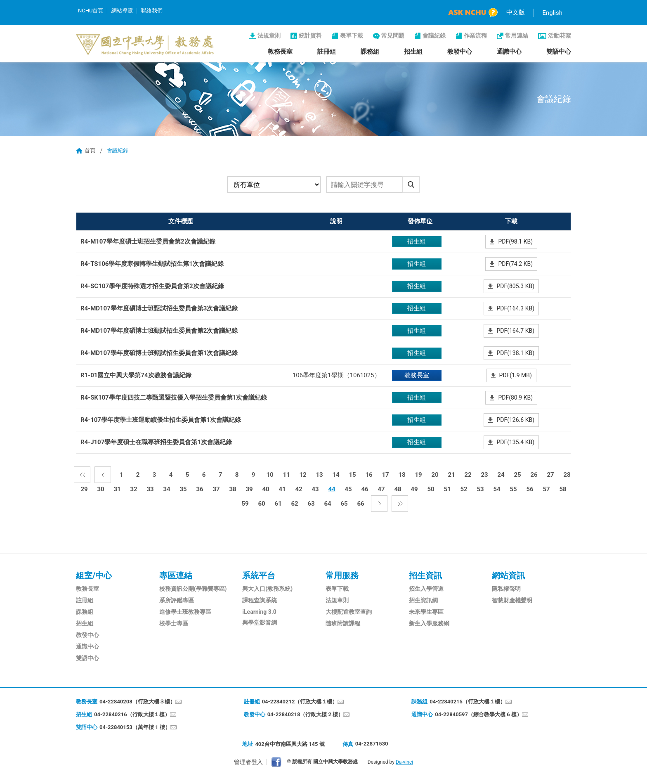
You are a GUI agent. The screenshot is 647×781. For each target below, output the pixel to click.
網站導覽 (122, 10)
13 (319, 474)
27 (550, 474)
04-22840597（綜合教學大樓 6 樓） (478, 714)
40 (265, 489)
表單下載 (351, 35)
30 (100, 489)
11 (286, 474)
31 (116, 489)
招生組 (413, 51)
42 (298, 489)
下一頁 (379, 503)
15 (352, 474)
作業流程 (475, 35)
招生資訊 (425, 575)
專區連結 (175, 575)
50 (430, 489)
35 (183, 489)
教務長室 (280, 51)
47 (381, 489)
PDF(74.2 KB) (515, 263)
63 (310, 503)
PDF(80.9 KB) (515, 397)
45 (348, 489)
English (552, 13)
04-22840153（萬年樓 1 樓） (134, 727)
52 (463, 489)
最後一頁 (400, 503)
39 (249, 489)
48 (397, 489)
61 (277, 503)
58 (562, 489)
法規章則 (269, 35)
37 (216, 489)
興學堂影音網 (259, 622)
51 (447, 489)
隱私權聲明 (506, 588)
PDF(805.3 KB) (515, 286)
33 (149, 489)
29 (83, 489)
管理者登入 (248, 762)
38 (232, 489)
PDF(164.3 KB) (515, 308)
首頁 (90, 150)
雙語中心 (558, 51)
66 (360, 503)
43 (315, 489)
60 (261, 503)
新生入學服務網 (429, 623)
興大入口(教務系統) (267, 588)
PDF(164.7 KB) (515, 330)
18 (401, 474)
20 (434, 474)
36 (199, 489)
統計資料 (310, 35)
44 (331, 489)
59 (244, 503)
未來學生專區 (426, 611)
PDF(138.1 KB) (515, 353)
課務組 (370, 51)
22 (467, 474)
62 (294, 503)
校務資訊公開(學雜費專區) (193, 588)
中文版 (515, 12)
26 (533, 474)
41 (282, 489)
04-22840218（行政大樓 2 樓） (305, 714)
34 (166, 489)
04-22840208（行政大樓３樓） (137, 701)
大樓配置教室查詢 (349, 611)
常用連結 (516, 35)
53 (480, 489)
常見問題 (392, 35)
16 (368, 474)
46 (364, 489)
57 (546, 489)
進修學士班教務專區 (185, 611)
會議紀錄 (434, 35)
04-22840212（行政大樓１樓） (300, 701)
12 (302, 474)
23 (484, 474)
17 (385, 474)
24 (500, 474)
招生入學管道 (426, 588)
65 (343, 503)
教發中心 (459, 51)
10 (269, 474)
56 (529, 489)
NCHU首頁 (90, 10)
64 (327, 503)
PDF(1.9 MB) (515, 375)
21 (451, 474)
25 (517, 474)
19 (418, 474)
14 (335, 474)
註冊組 (326, 51)
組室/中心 (94, 575)
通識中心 (509, 51)
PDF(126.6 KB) (515, 420)
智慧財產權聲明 (512, 600)
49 (414, 489)
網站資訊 (508, 575)
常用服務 (342, 575)
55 (513, 489)
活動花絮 (559, 35)
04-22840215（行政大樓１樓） (467, 701)
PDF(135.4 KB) (515, 442)
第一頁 (82, 474)
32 (133, 489)
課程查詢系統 (259, 600)
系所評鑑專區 (176, 600)
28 (566, 474)
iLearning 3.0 (259, 611)
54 (496, 489)
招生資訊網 (423, 600)
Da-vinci (404, 762)
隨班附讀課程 (343, 623)
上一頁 (102, 474)
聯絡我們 (152, 10)
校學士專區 (173, 623)
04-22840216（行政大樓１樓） (132, 714)
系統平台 (258, 575)
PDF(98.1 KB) (515, 241)
